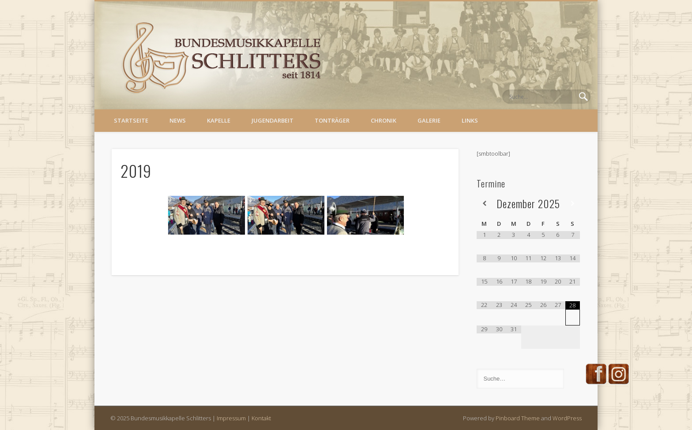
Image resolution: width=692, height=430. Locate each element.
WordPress (567, 418)
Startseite (131, 120)
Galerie (428, 120)
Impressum (231, 418)
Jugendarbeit (272, 120)
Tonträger (332, 120)
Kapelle (218, 120)
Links (470, 120)
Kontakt (261, 418)
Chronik (383, 120)
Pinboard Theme (518, 418)
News (177, 120)
